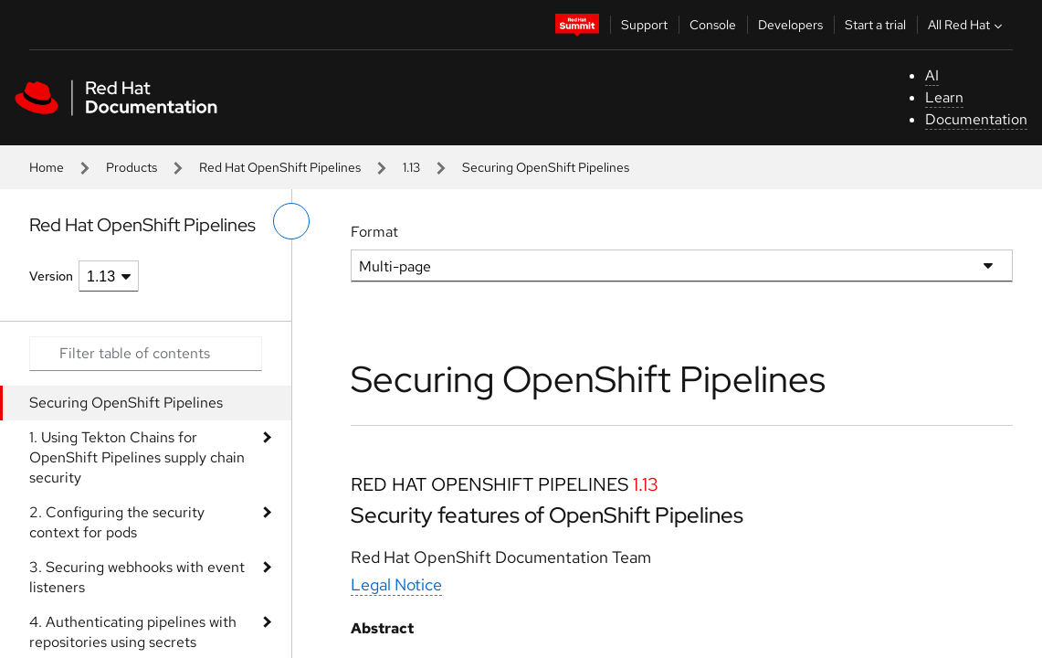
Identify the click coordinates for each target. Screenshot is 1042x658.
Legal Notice (396, 584)
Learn (944, 97)
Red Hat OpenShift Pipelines (280, 167)
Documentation (976, 119)
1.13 (411, 167)
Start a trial (875, 24)
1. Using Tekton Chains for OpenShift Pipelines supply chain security (137, 457)
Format (374, 231)
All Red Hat (967, 24)
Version (51, 276)
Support (644, 24)
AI (932, 75)
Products (131, 167)
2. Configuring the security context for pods (117, 522)
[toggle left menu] (291, 221)
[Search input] (145, 353)
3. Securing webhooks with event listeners (137, 577)
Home (46, 167)
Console (712, 24)
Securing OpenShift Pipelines (126, 402)
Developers (790, 24)
